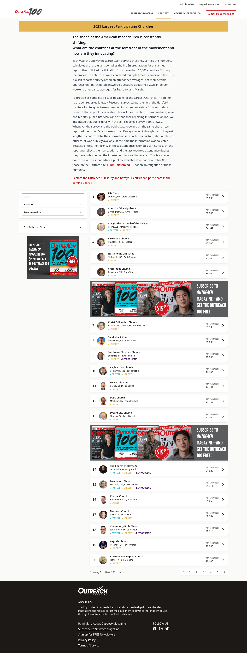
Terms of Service (88, 645)
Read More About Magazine (102, 623)
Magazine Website (208, 4)
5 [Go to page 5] (218, 572)
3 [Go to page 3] (203, 572)
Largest (163, 13)
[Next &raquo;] (224, 572)
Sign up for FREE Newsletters (96, 634)
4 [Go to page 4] (210, 572)
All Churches (187, 4)
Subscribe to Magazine (221, 13)
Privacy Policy (87, 640)
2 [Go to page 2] (196, 572)
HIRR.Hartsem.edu (119, 165)
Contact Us (230, 4)
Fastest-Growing (142, 13)
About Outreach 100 (187, 13)
